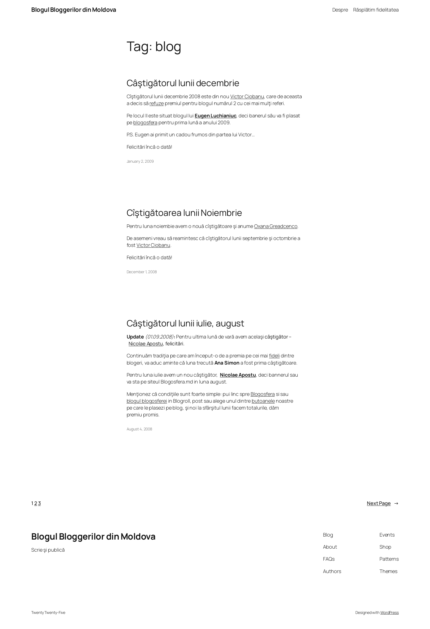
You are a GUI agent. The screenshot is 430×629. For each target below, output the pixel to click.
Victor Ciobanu (247, 96)
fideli (274, 355)
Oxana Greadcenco (275, 226)
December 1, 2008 (142, 271)
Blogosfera (263, 394)
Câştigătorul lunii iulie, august (186, 323)
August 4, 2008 (139, 428)
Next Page (383, 503)
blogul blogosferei (147, 400)
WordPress (389, 612)
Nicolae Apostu (146, 343)
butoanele (263, 400)
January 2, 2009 (140, 161)
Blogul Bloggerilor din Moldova (73, 9)
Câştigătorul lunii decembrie (183, 83)
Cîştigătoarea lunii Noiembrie (184, 213)
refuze (156, 103)
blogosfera (145, 122)
